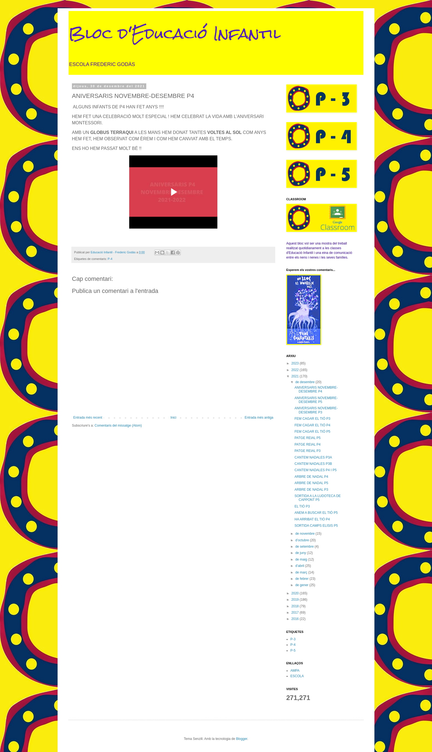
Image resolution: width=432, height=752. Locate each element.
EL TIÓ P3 (302, 506)
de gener (302, 585)
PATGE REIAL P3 (307, 451)
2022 (295, 370)
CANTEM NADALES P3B (313, 464)
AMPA (294, 671)
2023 (295, 363)
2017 (295, 612)
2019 (295, 600)
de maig (301, 559)
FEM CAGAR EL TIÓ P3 (312, 419)
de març (301, 572)
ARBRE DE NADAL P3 (311, 490)
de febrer (302, 579)
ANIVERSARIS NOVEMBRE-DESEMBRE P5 (316, 400)
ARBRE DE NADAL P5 (311, 483)
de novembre (305, 534)
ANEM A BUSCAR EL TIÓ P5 (316, 513)
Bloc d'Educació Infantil (175, 33)
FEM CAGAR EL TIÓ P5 (312, 431)
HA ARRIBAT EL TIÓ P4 (312, 519)
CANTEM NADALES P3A (313, 457)
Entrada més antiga (259, 417)
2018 (295, 606)
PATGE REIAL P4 (307, 444)
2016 (295, 619)
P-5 (293, 650)
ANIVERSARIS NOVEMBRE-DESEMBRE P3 (316, 410)
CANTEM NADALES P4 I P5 (316, 470)
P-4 (110, 258)
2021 (295, 376)
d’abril (300, 566)
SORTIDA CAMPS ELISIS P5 (316, 526)
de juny (301, 553)
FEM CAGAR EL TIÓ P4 (312, 425)
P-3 (293, 639)
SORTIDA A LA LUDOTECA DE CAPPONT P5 (318, 498)
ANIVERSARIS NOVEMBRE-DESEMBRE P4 (316, 389)
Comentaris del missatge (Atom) (118, 425)
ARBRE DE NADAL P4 (311, 477)
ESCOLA (297, 676)
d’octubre (302, 540)
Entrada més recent (87, 417)
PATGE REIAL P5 (307, 438)
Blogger (241, 739)
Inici (173, 417)
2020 (295, 593)
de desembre (305, 382)
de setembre (305, 546)
